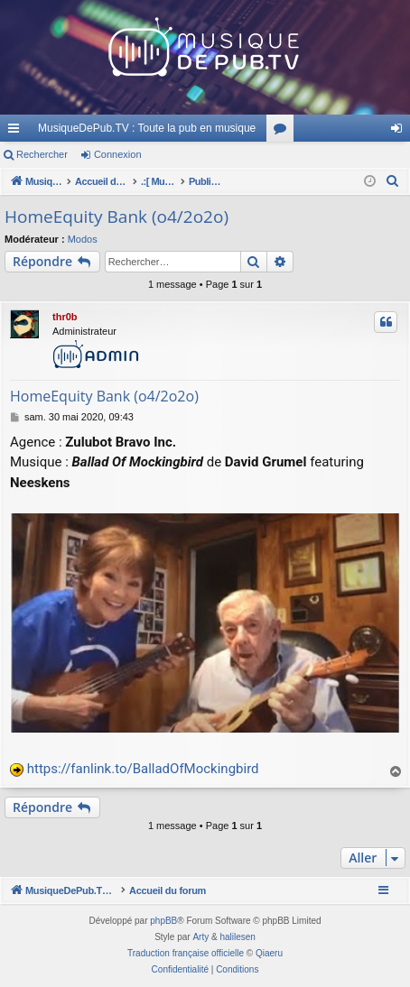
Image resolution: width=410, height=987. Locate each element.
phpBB (163, 921)
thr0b (65, 316)
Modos (83, 239)
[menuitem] (393, 181)
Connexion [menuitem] (400, 132)
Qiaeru (269, 953)
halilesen (237, 937)
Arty (200, 937)
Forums (284, 132)
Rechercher (42, 154)
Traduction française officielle (185, 953)
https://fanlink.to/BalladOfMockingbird (143, 769)
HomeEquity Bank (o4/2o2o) (116, 216)
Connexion (118, 154)
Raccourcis (17, 132)
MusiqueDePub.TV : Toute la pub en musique (147, 128)
